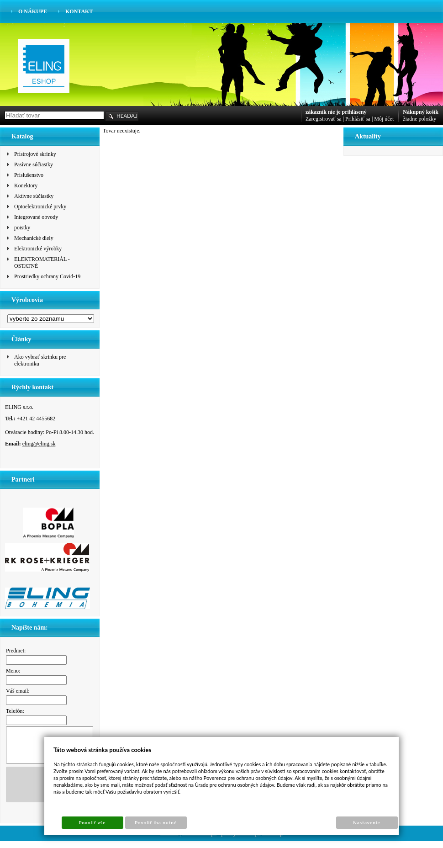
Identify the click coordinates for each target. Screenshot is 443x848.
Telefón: (15, 711)
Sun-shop (272, 840)
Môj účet (384, 119)
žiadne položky (419, 119)
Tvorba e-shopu (199, 840)
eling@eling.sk (39, 443)
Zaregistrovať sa (324, 119)
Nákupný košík (420, 112)
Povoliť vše (92, 822)
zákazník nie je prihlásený (336, 112)
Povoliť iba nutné (156, 822)
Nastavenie (366, 822)
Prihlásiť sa (357, 119)
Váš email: (18, 691)
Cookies (169, 840)
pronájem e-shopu (240, 840)
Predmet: (16, 650)
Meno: (13, 671)
